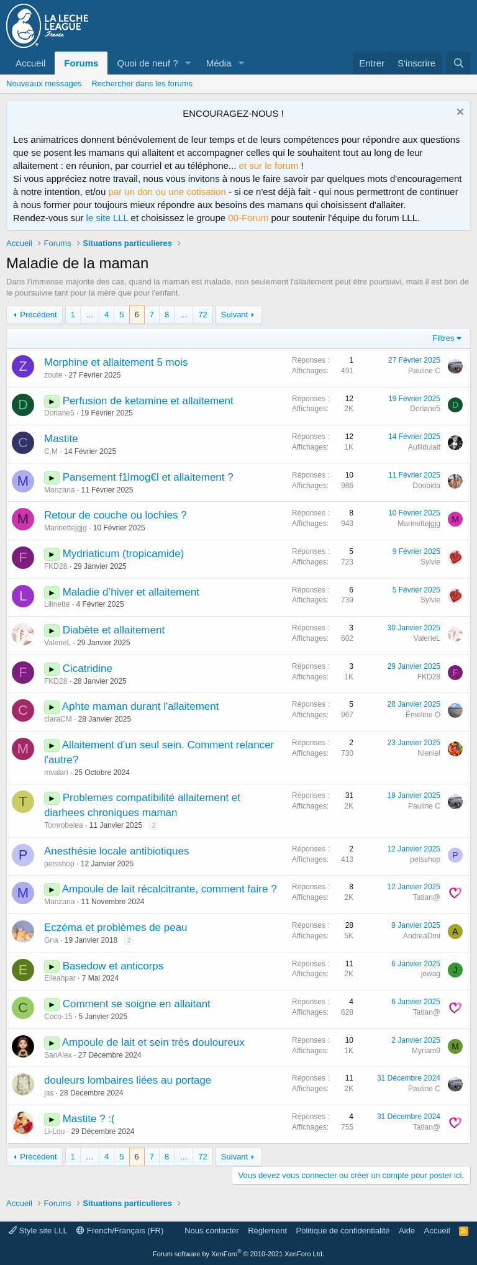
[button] (188, 63)
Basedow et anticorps (113, 966)
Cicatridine (87, 668)
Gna (51, 940)
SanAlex (58, 1055)
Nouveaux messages (43, 83)
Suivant (234, 314)
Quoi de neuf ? (147, 63)
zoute (53, 375)
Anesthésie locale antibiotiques (116, 851)
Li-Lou (54, 1131)
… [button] (90, 314)
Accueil (30, 63)
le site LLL (107, 217)
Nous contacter (211, 1230)
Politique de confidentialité (343, 1230)
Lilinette (57, 604)
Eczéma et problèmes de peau (116, 927)
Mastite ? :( (89, 1119)
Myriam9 (426, 1050)
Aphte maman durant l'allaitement (140, 706)
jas (48, 1093)
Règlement (267, 1230)
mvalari (56, 772)
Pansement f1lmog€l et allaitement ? (148, 477)
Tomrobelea (63, 825)
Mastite (61, 439)
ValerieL (57, 642)
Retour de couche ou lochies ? (115, 515)
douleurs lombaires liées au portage (127, 1080)
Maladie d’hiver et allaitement (131, 592)
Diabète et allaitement (114, 630)
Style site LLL (38, 1230)
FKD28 (55, 566)
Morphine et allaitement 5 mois (116, 362)
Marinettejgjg (65, 528)
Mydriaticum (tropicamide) (123, 554)
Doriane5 (59, 413)
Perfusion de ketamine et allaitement (148, 401)
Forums (81, 63)
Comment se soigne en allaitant (137, 1004)
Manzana (59, 490)
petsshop (59, 863)
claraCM (58, 719)
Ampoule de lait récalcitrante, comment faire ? (169, 889)
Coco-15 (58, 1016)
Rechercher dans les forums (142, 83)
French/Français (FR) (119, 1230)
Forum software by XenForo (238, 1254)
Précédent (38, 314)
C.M (51, 451)
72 (202, 314)
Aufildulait (424, 447)
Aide (407, 1230)
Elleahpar (60, 978)
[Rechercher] (459, 63)
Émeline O (423, 714)
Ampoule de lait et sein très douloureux (153, 1042)
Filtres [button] (443, 338)
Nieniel (428, 753)
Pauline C (424, 370)
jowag (430, 973)
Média (219, 63)
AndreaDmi (421, 936)
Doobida (426, 485)
